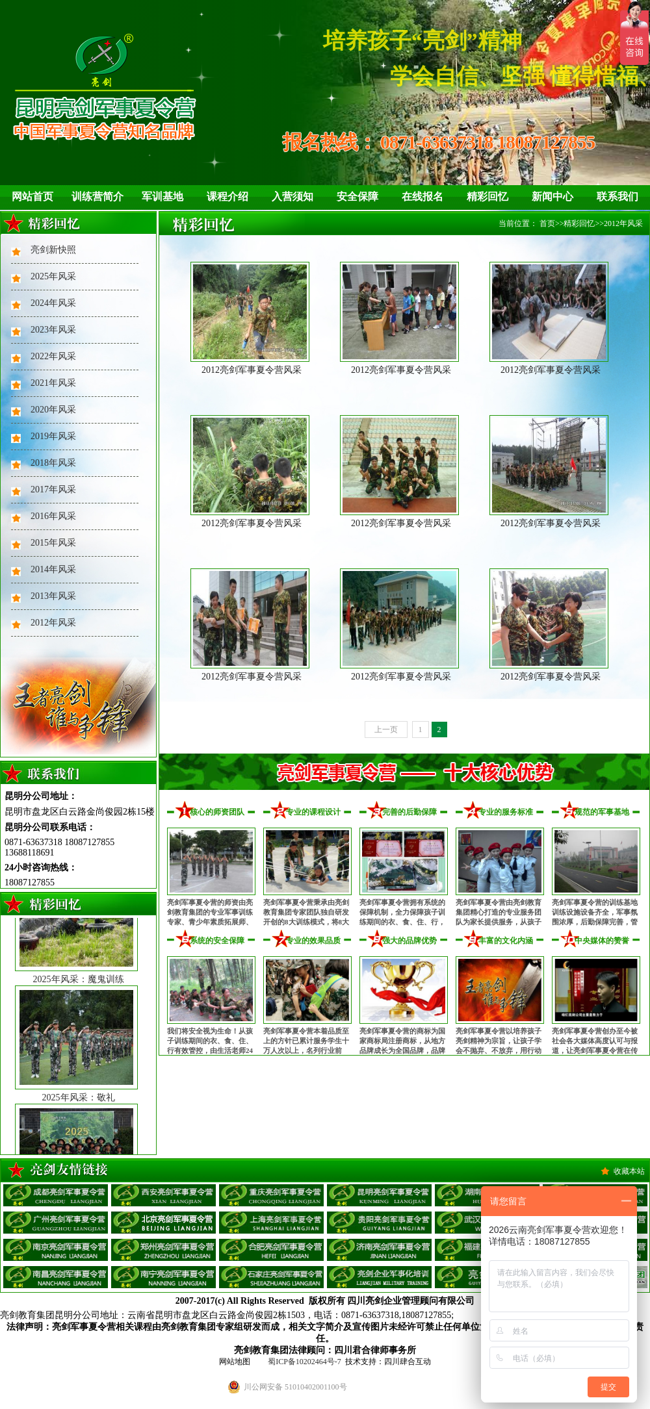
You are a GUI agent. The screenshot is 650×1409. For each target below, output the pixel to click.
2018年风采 (53, 463)
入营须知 (292, 196)
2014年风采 (53, 569)
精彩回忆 (487, 196)
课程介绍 (227, 196)
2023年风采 (53, 330)
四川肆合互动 (407, 1361)
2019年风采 (53, 436)
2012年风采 (53, 623)
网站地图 (234, 1361)
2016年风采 (53, 516)
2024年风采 (53, 303)
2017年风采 (53, 489)
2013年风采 (53, 596)
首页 (547, 223)
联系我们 (617, 196)
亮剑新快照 (53, 250)
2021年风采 (53, 383)
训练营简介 (98, 196)
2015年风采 (53, 543)
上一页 (386, 729)
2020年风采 (53, 409)
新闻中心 (552, 196)
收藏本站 (629, 1171)
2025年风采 (53, 276)
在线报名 (422, 196)
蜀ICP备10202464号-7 (304, 1361)
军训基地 (162, 196)
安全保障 (357, 196)
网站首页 (32, 196)
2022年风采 (53, 356)
